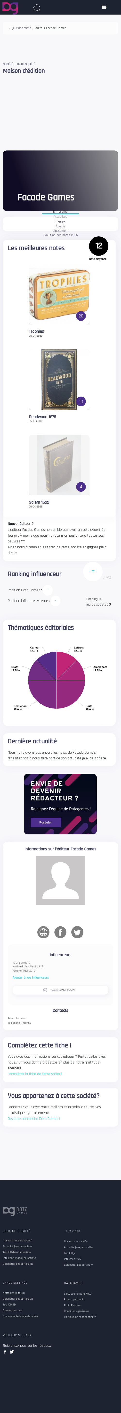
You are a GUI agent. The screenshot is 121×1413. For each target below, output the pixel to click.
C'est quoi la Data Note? (78, 1293)
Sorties (60, 222)
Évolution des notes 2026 (60, 235)
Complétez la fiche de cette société (35, 1074)
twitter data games (12, 1353)
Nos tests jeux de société (17, 1240)
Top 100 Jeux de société (17, 1252)
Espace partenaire (74, 1299)
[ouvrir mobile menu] (104, 7)
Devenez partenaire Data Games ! (34, 1118)
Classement (60, 231)
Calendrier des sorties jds (18, 1264)
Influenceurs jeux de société (19, 1258)
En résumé (60, 212)
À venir (60, 227)
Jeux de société (17, 1231)
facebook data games (6, 1353)
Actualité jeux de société (17, 1246)
